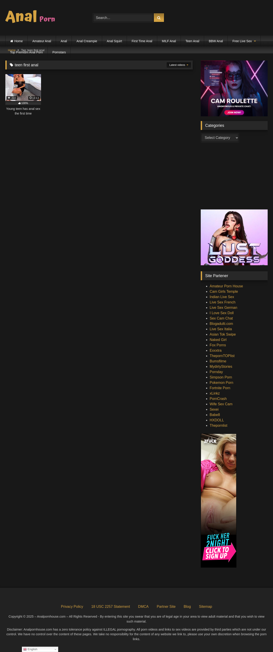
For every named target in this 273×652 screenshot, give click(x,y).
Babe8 (215, 415)
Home (18, 41)
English (30, 649)
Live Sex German (223, 307)
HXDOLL (217, 420)
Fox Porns (218, 345)
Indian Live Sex (222, 297)
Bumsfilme (218, 361)
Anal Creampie (87, 41)
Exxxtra (215, 350)
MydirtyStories (221, 366)
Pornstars (59, 52)
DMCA (143, 606)
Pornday (216, 372)
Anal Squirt (114, 41)
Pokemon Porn (221, 383)
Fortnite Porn (220, 388)
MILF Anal (169, 41)
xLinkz (215, 393)
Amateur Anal (41, 41)
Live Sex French (223, 302)
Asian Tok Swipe (223, 334)
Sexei (214, 409)
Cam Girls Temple (224, 291)
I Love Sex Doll (222, 313)
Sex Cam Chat (221, 318)
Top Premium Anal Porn (26, 52)
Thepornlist (218, 425)
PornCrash (218, 399)
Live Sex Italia (221, 329)
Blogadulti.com (221, 324)
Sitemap (205, 606)
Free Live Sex (242, 41)
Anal (64, 41)
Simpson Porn (221, 377)
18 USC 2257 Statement (110, 606)
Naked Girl (218, 340)
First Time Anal (142, 41)
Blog (187, 606)
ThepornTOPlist (222, 356)
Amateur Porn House (226, 286)
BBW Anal (216, 41)
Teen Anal (192, 41)
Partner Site (166, 606)
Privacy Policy (72, 606)
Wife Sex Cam (221, 404)
